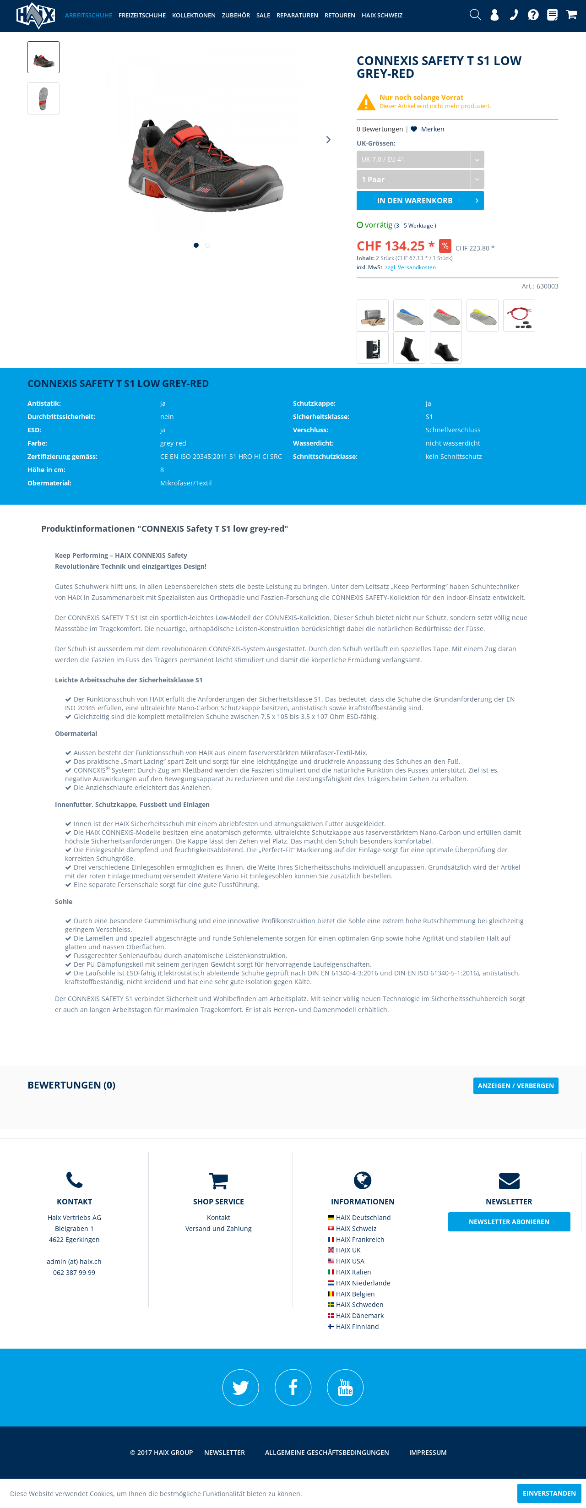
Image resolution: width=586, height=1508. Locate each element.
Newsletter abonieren (509, 1221)
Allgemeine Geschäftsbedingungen (327, 1452)
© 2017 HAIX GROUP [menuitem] (161, 1452)
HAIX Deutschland (359, 1217)
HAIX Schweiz (352, 1228)
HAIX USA (346, 1261)
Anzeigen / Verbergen (516, 1085)
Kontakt (218, 1217)
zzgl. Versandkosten (410, 267)
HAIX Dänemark (356, 1315)
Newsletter (224, 1452)
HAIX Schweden (356, 1304)
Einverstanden (549, 1493)
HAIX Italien (349, 1272)
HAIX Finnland (353, 1326)
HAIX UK (344, 1250)
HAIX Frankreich (356, 1239)
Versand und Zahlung (218, 1228)
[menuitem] (475, 16)
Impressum (428, 1452)
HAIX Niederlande (359, 1283)
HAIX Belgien (351, 1294)
